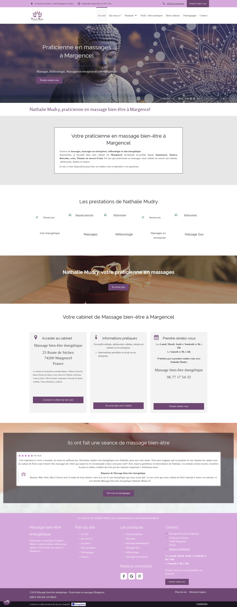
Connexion (202, 603)
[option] (118, 469)
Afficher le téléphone (175, 3)
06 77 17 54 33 (179, 377)
